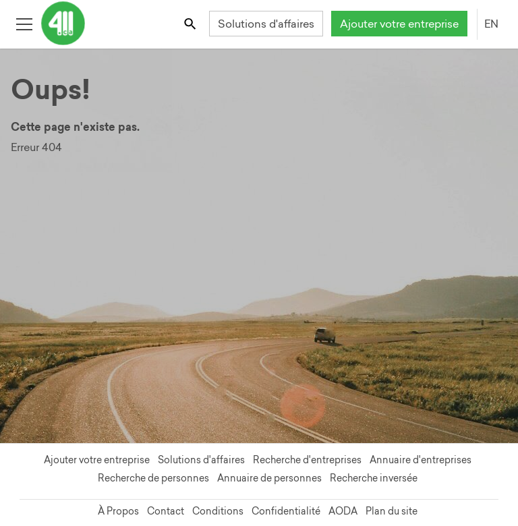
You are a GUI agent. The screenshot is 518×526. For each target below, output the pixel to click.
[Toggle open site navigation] (24, 23)
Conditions (217, 511)
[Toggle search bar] (191, 23)
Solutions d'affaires (266, 23)
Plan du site (392, 511)
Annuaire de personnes (269, 478)
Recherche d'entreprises (307, 460)
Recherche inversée (374, 478)
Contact (165, 511)
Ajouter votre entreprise (399, 23)
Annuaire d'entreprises (420, 460)
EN (491, 23)
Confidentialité (286, 511)
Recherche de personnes (153, 478)
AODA (342, 511)
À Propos (118, 511)
